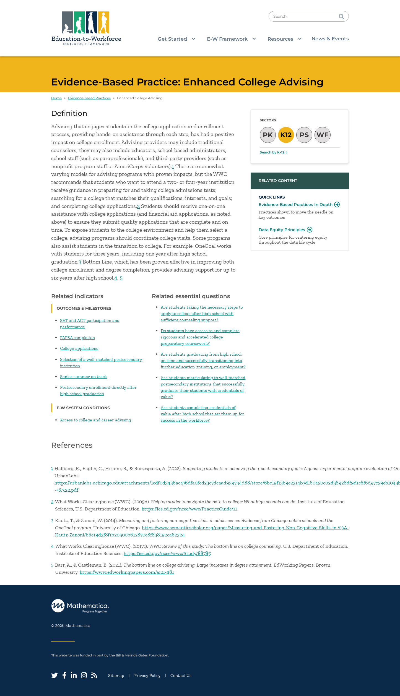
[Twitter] (54, 675)
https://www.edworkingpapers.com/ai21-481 (127, 572)
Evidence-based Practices (89, 98)
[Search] (341, 16)
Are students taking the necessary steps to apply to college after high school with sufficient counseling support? (202, 313)
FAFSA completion (77, 337)
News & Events (330, 38)
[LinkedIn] (74, 675)
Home (56, 98)
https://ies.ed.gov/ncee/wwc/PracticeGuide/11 (189, 509)
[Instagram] (84, 675)
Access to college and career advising (95, 420)
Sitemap (116, 675)
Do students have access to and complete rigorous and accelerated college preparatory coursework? (200, 337)
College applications (79, 348)
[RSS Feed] (94, 675)
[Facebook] (64, 675)
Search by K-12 (272, 152)
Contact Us (180, 675)
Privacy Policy (147, 675)
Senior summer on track (83, 376)
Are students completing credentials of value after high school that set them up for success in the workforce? (202, 414)
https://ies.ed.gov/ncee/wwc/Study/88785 (167, 553)
